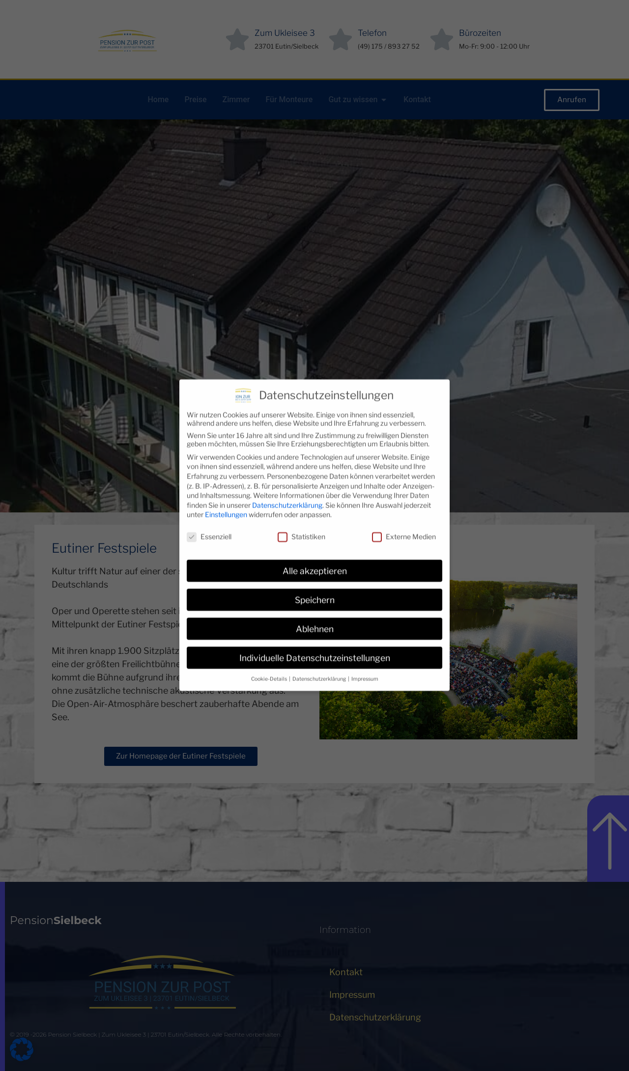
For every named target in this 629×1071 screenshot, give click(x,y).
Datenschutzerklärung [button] (319, 655)
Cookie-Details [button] (269, 655)
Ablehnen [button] (315, 605)
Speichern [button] (315, 576)
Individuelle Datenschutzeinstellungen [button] (314, 634)
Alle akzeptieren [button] (315, 547)
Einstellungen (226, 491)
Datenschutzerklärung (287, 482)
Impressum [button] (364, 655)
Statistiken (301, 513)
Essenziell (209, 513)
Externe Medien (404, 513)
